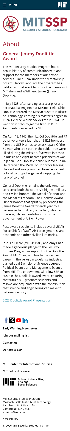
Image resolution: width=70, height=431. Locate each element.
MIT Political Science (16, 371)
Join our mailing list (16, 335)
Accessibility (10, 419)
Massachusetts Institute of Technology (27, 402)
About (11, 44)
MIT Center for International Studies (27, 364)
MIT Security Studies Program (21, 398)
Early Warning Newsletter (20, 328)
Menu (13, 5)
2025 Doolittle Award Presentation (27, 300)
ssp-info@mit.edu (14, 412)
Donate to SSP (12, 349)
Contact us (10, 342)
